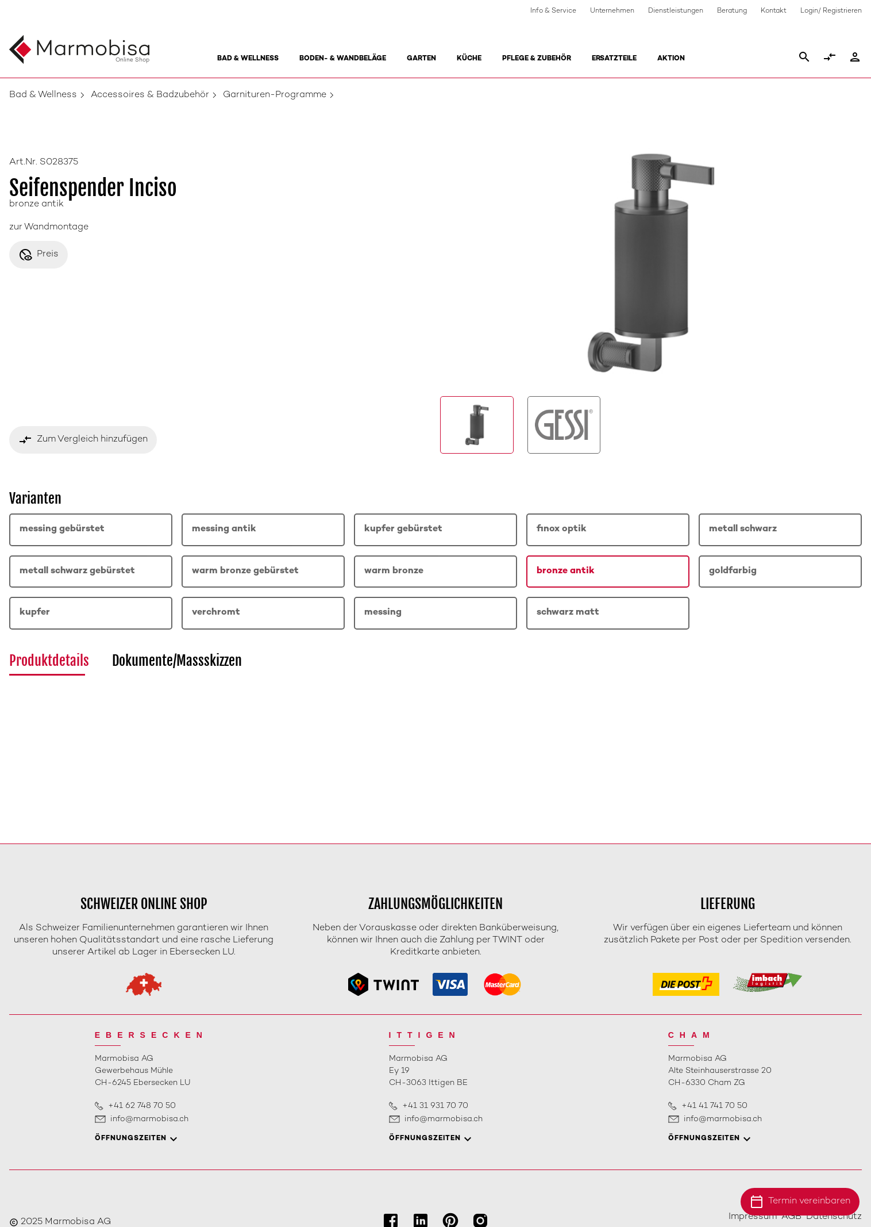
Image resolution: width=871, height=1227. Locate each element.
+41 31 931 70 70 (435, 1106)
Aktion (671, 59)
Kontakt (774, 11)
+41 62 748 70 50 (142, 1106)
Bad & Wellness (248, 59)
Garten (421, 59)
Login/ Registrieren (831, 11)
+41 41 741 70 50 (714, 1106)
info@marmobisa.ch (149, 1119)
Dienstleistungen (675, 11)
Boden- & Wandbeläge (342, 59)
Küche (469, 59)
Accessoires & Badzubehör (150, 95)
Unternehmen (612, 11)
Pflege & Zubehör (536, 59)
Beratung (732, 11)
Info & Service (553, 11)
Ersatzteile (614, 59)
